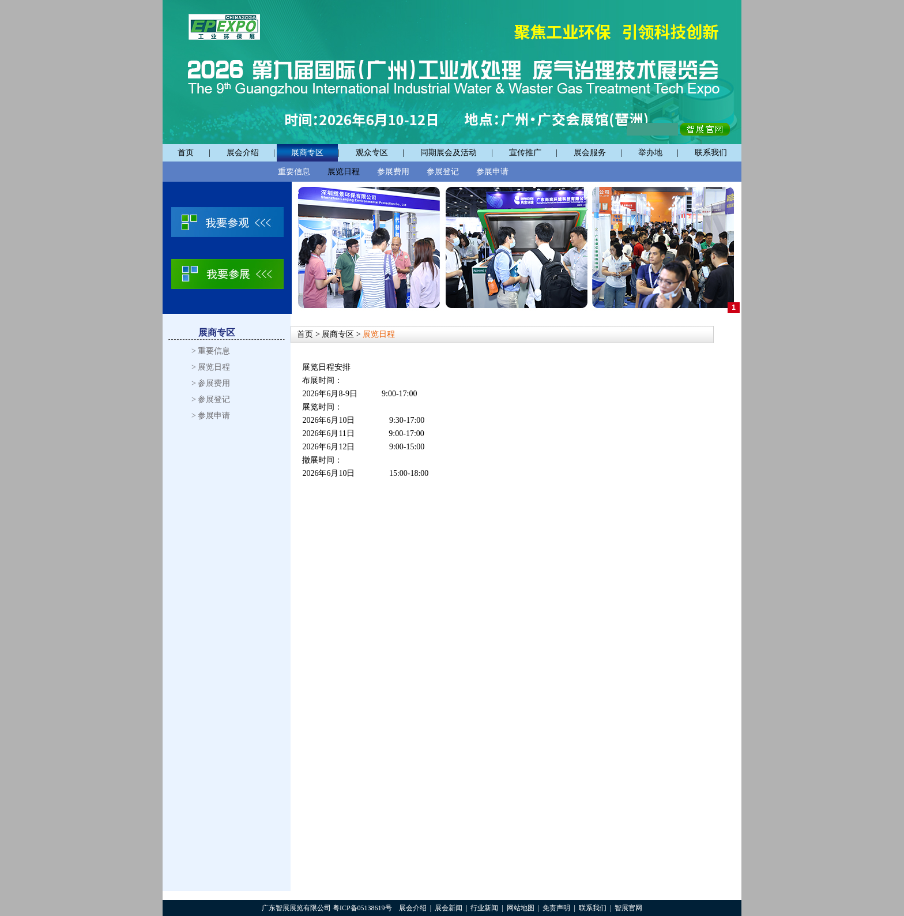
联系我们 (711, 152)
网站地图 (520, 908)
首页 (186, 152)
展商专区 (307, 152)
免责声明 (556, 908)
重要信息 (294, 171)
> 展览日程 (210, 367)
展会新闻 (448, 908)
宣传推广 (525, 152)
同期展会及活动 (448, 152)
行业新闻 (484, 908)
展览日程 (343, 171)
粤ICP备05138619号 (362, 908)
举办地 (650, 152)
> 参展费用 (210, 383)
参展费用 (393, 171)
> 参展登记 (210, 399)
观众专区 (372, 152)
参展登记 (443, 171)
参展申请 (492, 171)
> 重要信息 (210, 351)
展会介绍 (243, 152)
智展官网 (628, 908)
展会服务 (590, 152)
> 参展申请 (210, 415)
